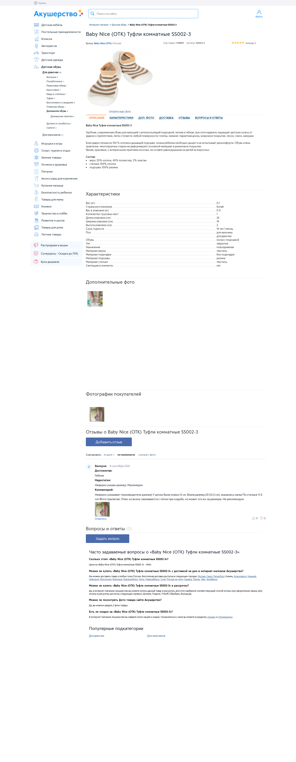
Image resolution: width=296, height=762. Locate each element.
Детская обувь (47, 67)
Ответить (101, 518)
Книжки (42, 206)
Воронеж (117, 579)
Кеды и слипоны (56, 94)
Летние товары (47, 234)
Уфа (203, 579)
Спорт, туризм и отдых (51, 150)
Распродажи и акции (50, 245)
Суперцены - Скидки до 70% (55, 253)
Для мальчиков (52, 134)
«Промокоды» (225, 617)
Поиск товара (92, 13)
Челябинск (211, 579)
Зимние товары (47, 157)
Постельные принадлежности (57, 32)
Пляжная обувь (56, 106)
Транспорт (44, 53)
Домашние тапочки (62, 116)
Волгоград (105, 579)
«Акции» (211, 617)
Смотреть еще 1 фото (120, 111)
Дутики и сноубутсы (59, 123)
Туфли (51, 98)
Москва (201, 576)
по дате (109, 454)
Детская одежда (48, 60)
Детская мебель (48, 25)
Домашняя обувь (57, 110)
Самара (188, 579)
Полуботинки (55, 81)
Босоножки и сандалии (61, 102)
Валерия (101, 466)
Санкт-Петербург (215, 576)
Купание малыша (48, 185)
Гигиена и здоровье (50, 164)
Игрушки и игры (47, 143)
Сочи (163, 579)
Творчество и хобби (50, 213)
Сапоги (51, 127)
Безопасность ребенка (52, 192)
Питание (43, 171)
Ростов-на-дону (175, 579)
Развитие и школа (49, 220)
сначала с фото (147, 454)
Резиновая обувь (57, 85)
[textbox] (143, 13)
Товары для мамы (48, 199)
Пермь (196, 579)
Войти (259, 13)
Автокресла (45, 46)
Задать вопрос (108, 539)
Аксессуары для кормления (55, 178)
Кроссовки (54, 89)
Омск (141, 579)
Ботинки (52, 77)
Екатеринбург (130, 579)
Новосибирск (152, 579)
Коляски (42, 39)
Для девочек (51, 72)
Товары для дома (48, 227)
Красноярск (240, 576)
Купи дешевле (46, 261)
